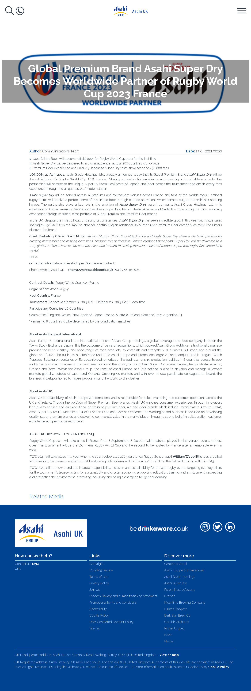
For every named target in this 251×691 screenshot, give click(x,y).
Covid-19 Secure (101, 570)
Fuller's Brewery (175, 609)
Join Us (94, 589)
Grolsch (169, 596)
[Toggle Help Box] (20, 11)
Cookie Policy (99, 615)
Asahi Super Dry (175, 583)
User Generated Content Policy (111, 622)
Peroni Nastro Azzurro (179, 589)
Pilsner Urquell (174, 628)
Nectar (169, 641)
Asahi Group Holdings (179, 577)
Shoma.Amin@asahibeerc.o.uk (90, 270)
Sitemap (95, 628)
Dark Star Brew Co (177, 615)
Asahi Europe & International (184, 570)
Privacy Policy (99, 583)
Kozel (168, 635)
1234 (35, 564)
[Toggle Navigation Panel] (241, 10)
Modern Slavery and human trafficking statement (123, 596)
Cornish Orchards (176, 622)
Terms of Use (98, 577)
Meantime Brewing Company (184, 602)
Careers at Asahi (175, 564)
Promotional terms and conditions (113, 602)
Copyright (96, 564)
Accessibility (98, 609)
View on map (169, 655)
